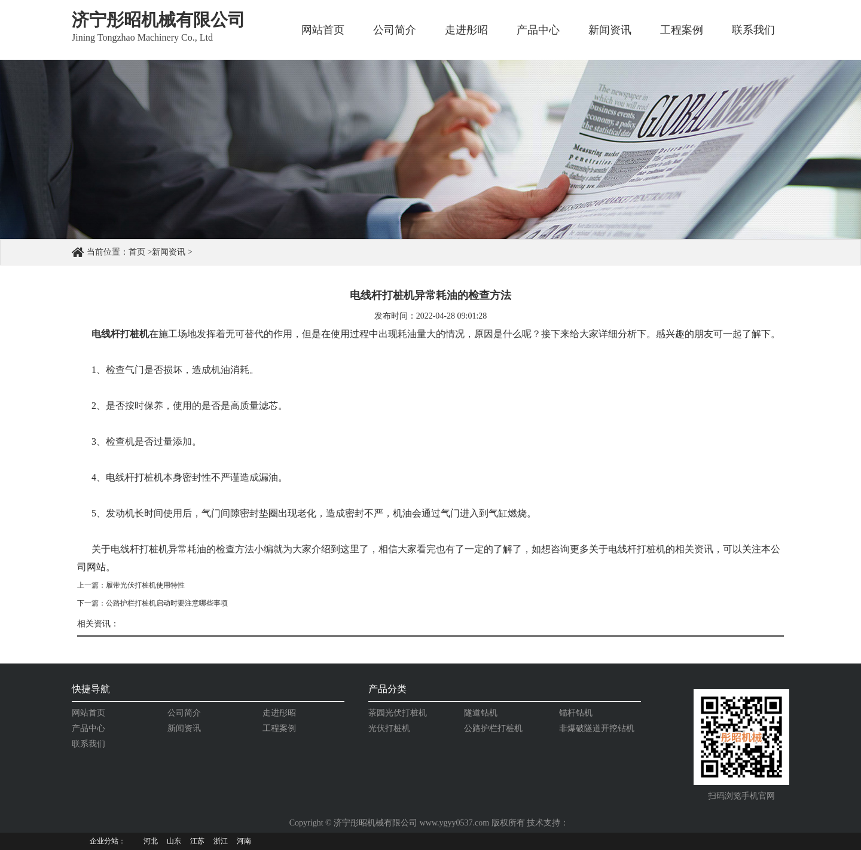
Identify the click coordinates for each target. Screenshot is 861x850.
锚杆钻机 (576, 712)
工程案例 (681, 30)
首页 (137, 251)
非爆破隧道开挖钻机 (596, 728)
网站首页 (322, 30)
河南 (244, 841)
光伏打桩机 (389, 728)
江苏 (197, 841)
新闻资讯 (609, 30)
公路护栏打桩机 (493, 728)
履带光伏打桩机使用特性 (145, 585)
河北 (151, 841)
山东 (174, 841)
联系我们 (753, 30)
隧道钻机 (480, 712)
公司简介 (394, 30)
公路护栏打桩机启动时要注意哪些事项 (167, 603)
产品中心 (538, 30)
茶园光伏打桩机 (397, 712)
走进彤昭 (466, 30)
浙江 (220, 841)
